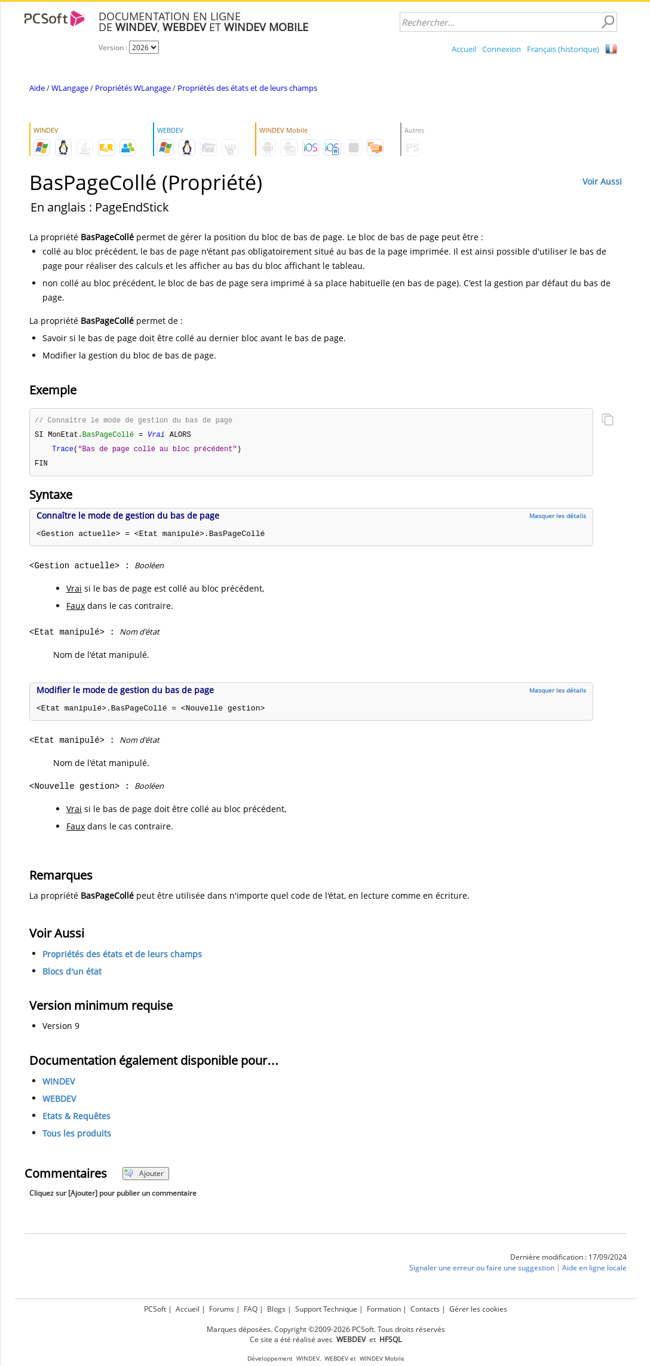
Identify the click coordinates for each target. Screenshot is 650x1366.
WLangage (69, 87)
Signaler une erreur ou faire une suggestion (481, 1270)
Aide (37, 87)
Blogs (276, 1309)
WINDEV (58, 1083)
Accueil (464, 49)
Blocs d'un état (72, 973)
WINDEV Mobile (382, 1358)
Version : (114, 47)
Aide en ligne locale (594, 1270)
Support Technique (326, 1309)
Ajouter (144, 1176)
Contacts (425, 1309)
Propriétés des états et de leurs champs (247, 87)
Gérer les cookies (478, 1309)
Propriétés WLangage (133, 87)
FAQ (250, 1309)
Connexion (501, 49)
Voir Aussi (602, 181)
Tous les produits (76, 1135)
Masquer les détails (557, 518)
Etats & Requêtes (76, 1118)
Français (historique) (563, 49)
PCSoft (155, 1309)
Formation (384, 1309)
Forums (221, 1309)
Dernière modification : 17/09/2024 (568, 1259)
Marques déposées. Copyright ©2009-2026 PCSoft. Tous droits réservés (326, 1329)
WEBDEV (59, 1101)
